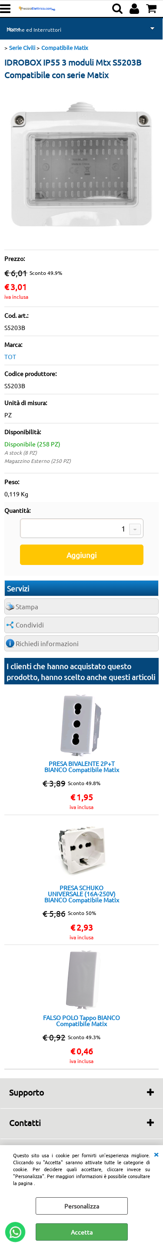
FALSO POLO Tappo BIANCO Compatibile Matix (81, 1020)
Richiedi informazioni (47, 643)
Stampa (27, 606)
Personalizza (81, 1206)
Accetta (82, 1232)
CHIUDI (156, 1153)
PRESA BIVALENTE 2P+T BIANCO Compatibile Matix (81, 766)
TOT (10, 356)
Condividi (30, 625)
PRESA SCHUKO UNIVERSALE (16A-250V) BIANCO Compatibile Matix (81, 894)
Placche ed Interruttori (34, 29)
